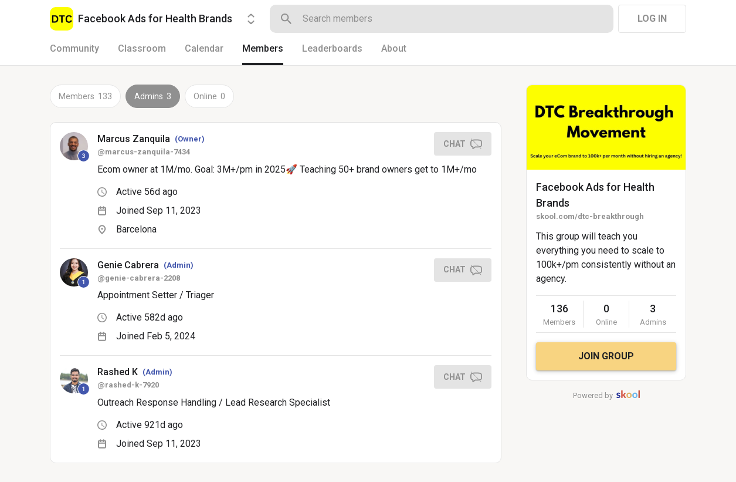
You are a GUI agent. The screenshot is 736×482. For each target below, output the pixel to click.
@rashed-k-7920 (128, 384)
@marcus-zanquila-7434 (143, 151)
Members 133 (85, 96)
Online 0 (209, 96)
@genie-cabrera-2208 (138, 278)
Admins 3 (152, 96)
